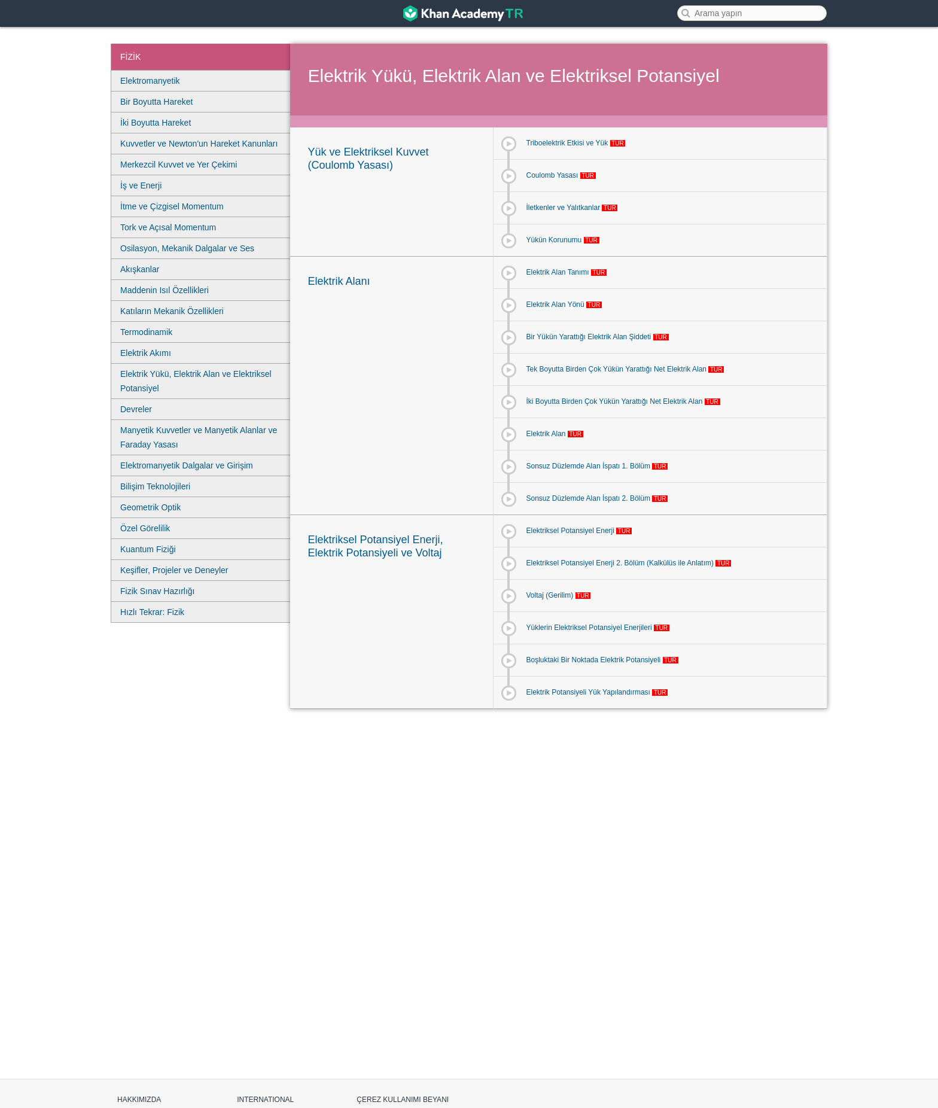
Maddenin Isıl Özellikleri (164, 290)
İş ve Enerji (141, 185)
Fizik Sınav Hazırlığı (157, 591)
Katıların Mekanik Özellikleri (172, 311)
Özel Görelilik (145, 528)
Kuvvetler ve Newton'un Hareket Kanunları (199, 143)
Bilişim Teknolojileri (155, 486)
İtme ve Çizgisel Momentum (172, 206)
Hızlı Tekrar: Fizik (152, 612)
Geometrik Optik (150, 507)
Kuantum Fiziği (148, 549)
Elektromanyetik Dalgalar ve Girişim (186, 465)
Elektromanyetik (150, 81)
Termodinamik (146, 332)
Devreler (136, 409)
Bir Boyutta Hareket (156, 101)
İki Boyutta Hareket (155, 122)
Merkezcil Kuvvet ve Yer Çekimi (178, 164)
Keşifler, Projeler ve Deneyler (174, 570)
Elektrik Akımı (145, 353)
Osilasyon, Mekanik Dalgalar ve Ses (187, 248)
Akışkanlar (139, 269)
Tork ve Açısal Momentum (168, 227)
